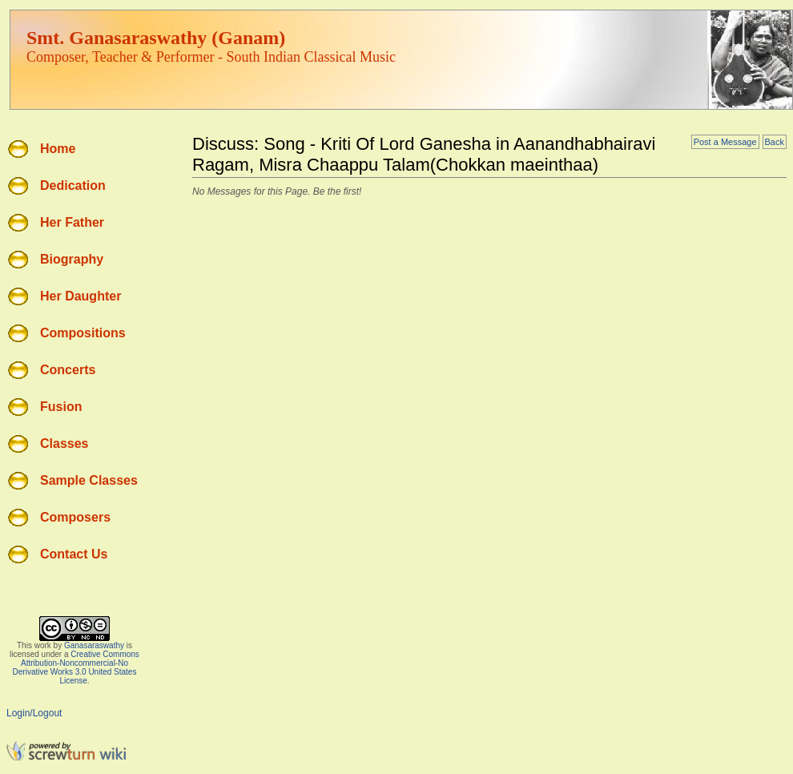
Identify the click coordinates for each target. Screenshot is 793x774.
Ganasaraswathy (94, 645)
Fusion (61, 406)
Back (774, 142)
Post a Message (725, 142)
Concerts (67, 370)
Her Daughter (80, 296)
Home (57, 148)
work (42, 645)
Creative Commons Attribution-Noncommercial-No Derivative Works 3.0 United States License (76, 667)
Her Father (72, 222)
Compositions (83, 333)
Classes (64, 443)
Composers (75, 517)
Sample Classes (89, 480)
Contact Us (73, 554)
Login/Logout (34, 713)
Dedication (73, 185)
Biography (71, 259)
